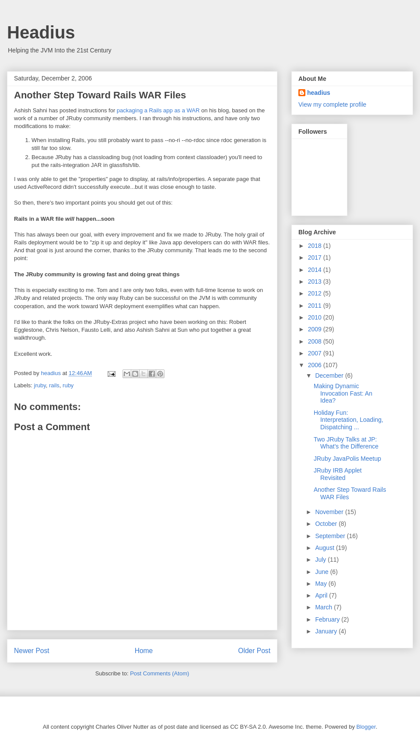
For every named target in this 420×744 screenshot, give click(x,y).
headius (318, 92)
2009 (315, 329)
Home (144, 650)
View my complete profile (332, 104)
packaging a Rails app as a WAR (158, 110)
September (330, 535)
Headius (41, 32)
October (327, 523)
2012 (315, 293)
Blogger (366, 726)
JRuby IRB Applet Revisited (338, 474)
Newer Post (31, 650)
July (321, 559)
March (324, 607)
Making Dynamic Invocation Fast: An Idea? (343, 393)
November (330, 511)
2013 (315, 281)
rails (54, 385)
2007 (315, 353)
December (330, 375)
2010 (315, 317)
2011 (315, 305)
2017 (315, 257)
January (327, 631)
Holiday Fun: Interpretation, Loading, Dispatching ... (348, 420)
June (322, 571)
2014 (315, 269)
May (321, 583)
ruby (68, 385)
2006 (315, 365)
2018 (315, 245)
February (328, 619)
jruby (40, 385)
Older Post (254, 650)
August (325, 547)
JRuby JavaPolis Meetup (347, 458)
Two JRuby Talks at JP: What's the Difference (346, 443)
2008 (315, 341)
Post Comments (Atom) (159, 673)
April (322, 595)
